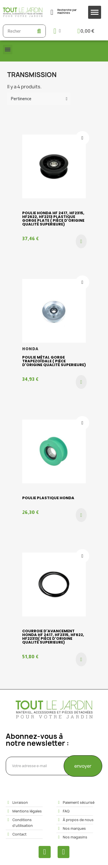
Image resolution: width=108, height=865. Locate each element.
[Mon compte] (57, 31)
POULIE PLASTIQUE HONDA (48, 498)
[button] (81, 241)
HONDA (30, 349)
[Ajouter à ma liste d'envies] (82, 138)
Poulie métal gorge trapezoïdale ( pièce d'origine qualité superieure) (54, 361)
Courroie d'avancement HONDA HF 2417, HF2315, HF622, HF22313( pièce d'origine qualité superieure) (53, 636)
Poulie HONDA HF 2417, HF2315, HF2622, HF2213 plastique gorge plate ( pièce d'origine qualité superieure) (53, 218)
